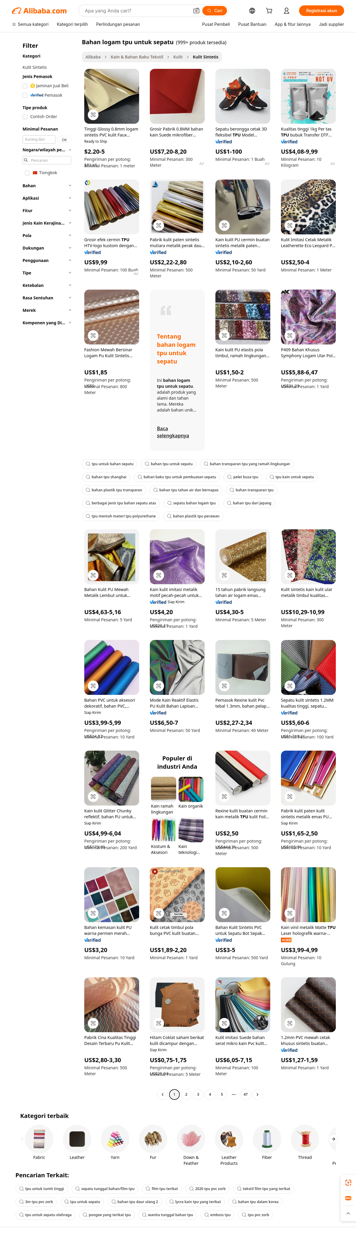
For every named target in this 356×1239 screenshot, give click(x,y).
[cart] (270, 11)
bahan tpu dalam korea (255, 1201)
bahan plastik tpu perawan (193, 516)
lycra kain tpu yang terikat (195, 1201)
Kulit (178, 57)
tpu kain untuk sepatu (292, 476)
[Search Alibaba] (136, 10)
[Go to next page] (257, 1094)
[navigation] (45, 569)
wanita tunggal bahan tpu (167, 1214)
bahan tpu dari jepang (249, 503)
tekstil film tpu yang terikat (263, 1188)
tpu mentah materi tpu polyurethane (121, 516)
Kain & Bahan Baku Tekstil (137, 57)
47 (246, 1094)
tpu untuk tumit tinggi (41, 1188)
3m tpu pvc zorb (36, 1201)
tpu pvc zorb (255, 1214)
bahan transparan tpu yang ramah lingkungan (247, 463)
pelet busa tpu (242, 476)
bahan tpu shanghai (106, 476)
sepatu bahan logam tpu (191, 503)
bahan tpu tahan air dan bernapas (185, 490)
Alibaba (93, 57)
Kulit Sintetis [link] (205, 57)
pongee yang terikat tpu (107, 1214)
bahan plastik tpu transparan (114, 490)
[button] (196, 10)
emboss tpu (217, 1214)
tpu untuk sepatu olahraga (45, 1214)
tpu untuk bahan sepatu (110, 463)
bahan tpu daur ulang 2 (135, 1201)
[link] (348, 1182)
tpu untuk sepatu (82, 1201)
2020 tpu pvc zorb (207, 1188)
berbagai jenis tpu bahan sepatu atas (121, 503)
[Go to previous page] (162, 1094)
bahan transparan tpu (252, 490)
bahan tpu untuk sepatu (169, 463)
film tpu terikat (162, 1188)
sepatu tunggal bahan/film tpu (104, 1188)
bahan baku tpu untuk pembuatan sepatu (177, 476)
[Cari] (214, 10)
